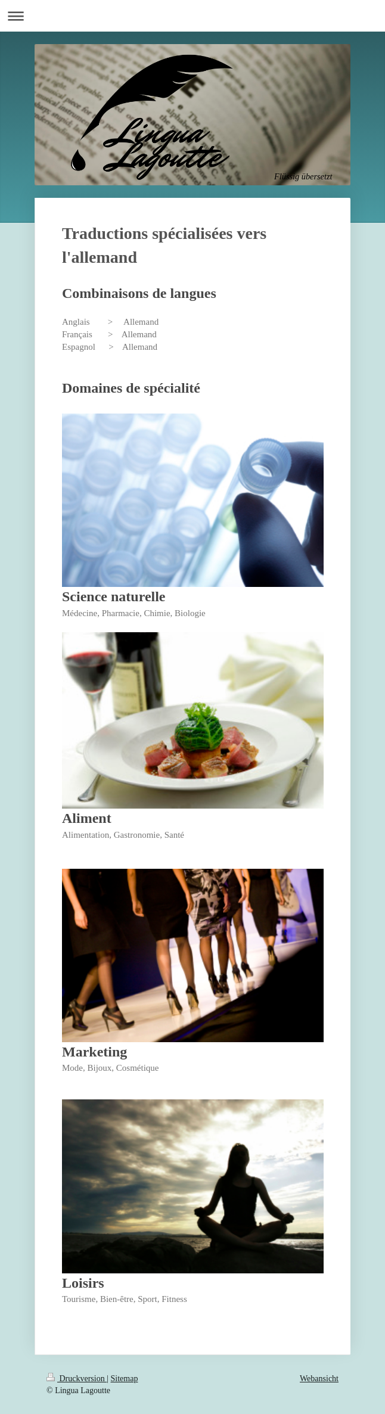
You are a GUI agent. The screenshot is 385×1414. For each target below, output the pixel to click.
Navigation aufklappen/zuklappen (192, 16)
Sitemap (124, 1378)
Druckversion (76, 1378)
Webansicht (319, 1378)
